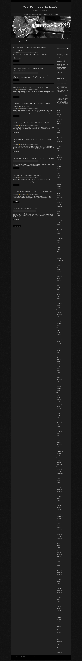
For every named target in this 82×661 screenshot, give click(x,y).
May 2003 (58, 585)
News (58, 639)
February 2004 (59, 570)
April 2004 (58, 567)
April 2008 (58, 482)
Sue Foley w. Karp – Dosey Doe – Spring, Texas (30, 87)
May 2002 (58, 603)
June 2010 (58, 437)
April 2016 (58, 310)
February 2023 (59, 179)
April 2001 (58, 624)
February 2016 (59, 314)
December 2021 (59, 200)
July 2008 (58, 476)
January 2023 (59, 181)
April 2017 (58, 291)
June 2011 (58, 415)
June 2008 (58, 478)
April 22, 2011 (17, 177)
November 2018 (59, 256)
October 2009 (59, 449)
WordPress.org (59, 652)
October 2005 (59, 536)
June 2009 (58, 457)
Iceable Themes (21, 657)
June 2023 (58, 171)
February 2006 (59, 529)
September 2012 (60, 388)
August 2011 (59, 411)
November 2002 (59, 592)
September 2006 (60, 516)
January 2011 (59, 424)
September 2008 (60, 473)
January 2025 (59, 139)
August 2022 (59, 188)
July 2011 (58, 413)
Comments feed (59, 650)
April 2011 (58, 419)
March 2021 (59, 217)
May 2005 (58, 545)
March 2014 (59, 356)
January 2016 (59, 316)
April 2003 (58, 586)
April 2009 (58, 460)
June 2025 (58, 130)
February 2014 (59, 357)
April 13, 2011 (17, 194)
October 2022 (59, 184)
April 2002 (58, 604)
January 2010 (59, 446)
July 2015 (58, 327)
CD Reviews (41, 14)
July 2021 (58, 209)
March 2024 (59, 155)
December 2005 (59, 532)
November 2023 (59, 162)
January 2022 (59, 199)
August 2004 (59, 559)
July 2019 (58, 242)
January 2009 (59, 466)
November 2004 (59, 554)
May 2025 (58, 132)
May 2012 (58, 395)
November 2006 (59, 512)
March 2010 (59, 442)
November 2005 (59, 534)
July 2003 (58, 581)
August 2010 (59, 433)
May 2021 (58, 213)
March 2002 (59, 606)
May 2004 (58, 565)
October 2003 (59, 576)
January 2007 (59, 509)
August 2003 (59, 579)
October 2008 (59, 471)
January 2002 (59, 610)
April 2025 (58, 134)
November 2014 (59, 341)
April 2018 (58, 269)
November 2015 (59, 319)
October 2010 (59, 429)
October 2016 (59, 301)
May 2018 (58, 267)
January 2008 (59, 487)
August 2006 (59, 518)
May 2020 (58, 224)
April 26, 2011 (17, 108)
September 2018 (60, 260)
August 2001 (59, 619)
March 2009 (59, 462)
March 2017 (59, 292)
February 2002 (59, 608)
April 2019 (58, 247)
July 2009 (58, 455)
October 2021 (59, 204)
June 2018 (58, 265)
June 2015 (58, 328)
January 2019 (59, 253)
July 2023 (58, 170)
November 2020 (59, 220)
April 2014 (58, 354)
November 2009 (59, 448)
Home (62, 38)
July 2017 (58, 285)
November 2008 (59, 469)
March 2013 (59, 377)
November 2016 (59, 300)
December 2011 (59, 404)
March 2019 (59, 249)
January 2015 (59, 337)
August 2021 (59, 208)
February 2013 (59, 379)
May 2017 (58, 289)
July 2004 (58, 561)
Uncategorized (59, 641)
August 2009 (59, 453)
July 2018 (58, 263)
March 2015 (59, 334)
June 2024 (58, 150)
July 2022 (58, 190)
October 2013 (59, 365)
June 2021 (58, 211)
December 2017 (59, 276)
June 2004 (58, 563)
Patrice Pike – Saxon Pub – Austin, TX (27, 175)
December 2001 (59, 612)
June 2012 (58, 393)
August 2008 (59, 475)
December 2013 (59, 361)
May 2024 (58, 152)
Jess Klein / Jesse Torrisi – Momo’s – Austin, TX (31, 123)
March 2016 (59, 312)
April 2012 (58, 397)
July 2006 (58, 520)
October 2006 (59, 514)
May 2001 (58, 623)
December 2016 (59, 298)
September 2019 (60, 238)
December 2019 (59, 233)
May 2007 (58, 502)
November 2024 (59, 141)
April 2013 (58, 375)
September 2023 (60, 166)
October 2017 (59, 280)
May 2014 (58, 352)
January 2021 (59, 218)
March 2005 (59, 549)
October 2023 (59, 164)
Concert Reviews (27, 14)
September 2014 (60, 345)
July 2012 (58, 392)
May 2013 (58, 374)
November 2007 (59, 491)
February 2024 (59, 157)
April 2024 (58, 153)
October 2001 (59, 615)
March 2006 (59, 527)
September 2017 (60, 282)
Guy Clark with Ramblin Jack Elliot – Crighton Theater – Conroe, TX (62, 82)
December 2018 (59, 254)
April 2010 (58, 440)
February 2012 (59, 401)
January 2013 (59, 381)
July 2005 (58, 541)
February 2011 (59, 422)
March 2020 (59, 227)
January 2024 (59, 159)
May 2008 (58, 480)
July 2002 (58, 599)
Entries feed (59, 648)
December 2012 (59, 383)
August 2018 (59, 262)
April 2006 (58, 525)
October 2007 (59, 493)
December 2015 (59, 318)
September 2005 (60, 538)
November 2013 (59, 363)
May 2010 (58, 439)
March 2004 (59, 568)
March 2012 (59, 399)
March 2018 (59, 271)
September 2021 (60, 206)
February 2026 (59, 116)
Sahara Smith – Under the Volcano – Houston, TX (32, 192)
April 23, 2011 (17, 125)
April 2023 (58, 175)
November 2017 (59, 278)
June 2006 (58, 521)
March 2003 (59, 588)
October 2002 (59, 594)
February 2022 (59, 197)
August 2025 (59, 126)
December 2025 (59, 119)
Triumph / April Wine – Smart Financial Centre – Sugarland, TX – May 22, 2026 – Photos (62, 64)
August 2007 (59, 496)
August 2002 (59, 597)
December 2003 (59, 572)
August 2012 (59, 390)
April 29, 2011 (17, 52)
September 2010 (60, 431)
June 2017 (58, 287)
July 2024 (58, 148)
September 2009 (60, 451)
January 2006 (59, 531)
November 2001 (59, 614)
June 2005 (58, 543)
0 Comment (36, 52)
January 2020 (59, 231)
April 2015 (58, 332)
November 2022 (59, 182)
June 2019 (58, 244)
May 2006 (58, 523)
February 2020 (59, 229)
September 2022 (60, 186)
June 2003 (58, 583)
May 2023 (58, 173)
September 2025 (60, 125)
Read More (16, 61)
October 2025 (59, 123)
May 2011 (58, 417)
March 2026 (59, 114)
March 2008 (59, 484)
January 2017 (59, 296)
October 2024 (59, 143)
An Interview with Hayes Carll (25, 208)
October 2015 (59, 321)
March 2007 (59, 505)
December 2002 (59, 590)
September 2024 (60, 144)
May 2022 (58, 193)
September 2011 (60, 410)
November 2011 (59, 406)
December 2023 (59, 161)
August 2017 (59, 283)
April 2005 (58, 547)
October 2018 (59, 258)
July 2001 (58, 621)
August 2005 (59, 540)
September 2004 (60, 558)
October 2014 (59, 343)
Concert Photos (35, 14)
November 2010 (59, 428)
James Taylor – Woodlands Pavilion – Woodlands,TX (33, 158)
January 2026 (59, 117)
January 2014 (59, 359)
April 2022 (58, 195)
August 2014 (59, 346)
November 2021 (59, 202)
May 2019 (58, 245)
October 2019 (59, 236)
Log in (58, 647)
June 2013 (58, 372)
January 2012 (59, 402)
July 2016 (58, 307)
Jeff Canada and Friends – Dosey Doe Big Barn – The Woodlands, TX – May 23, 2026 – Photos (62, 56)
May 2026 (58, 110)
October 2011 (59, 408)
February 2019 (59, 251)
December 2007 (59, 489)
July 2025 (58, 128)
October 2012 (59, 386)
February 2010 (59, 444)
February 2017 (59, 294)
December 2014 (59, 339)
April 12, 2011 (17, 211)
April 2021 (58, 215)
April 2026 (58, 112)
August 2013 (59, 368)
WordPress (36, 656)
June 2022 (58, 191)
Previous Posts (17, 226)
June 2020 (58, 222)
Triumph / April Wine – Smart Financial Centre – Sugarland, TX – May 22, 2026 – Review (62, 60)
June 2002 (58, 601)
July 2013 (58, 370)
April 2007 (58, 503)
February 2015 (59, 336)
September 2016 (60, 303)
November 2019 (59, 235)
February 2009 (59, 464)
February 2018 (59, 273)
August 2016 (59, 305)
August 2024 (59, 146)
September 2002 (60, 595)
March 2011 (59, 420)
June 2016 (58, 309)
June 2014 (58, 350)
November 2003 (59, 574)
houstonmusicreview (23, 52)
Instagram (56, 14)
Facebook (51, 14)
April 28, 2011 (17, 89)
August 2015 (59, 325)
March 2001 (59, 626)
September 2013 (60, 366)
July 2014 (58, 348)
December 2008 (59, 467)
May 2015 (58, 330)
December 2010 (59, 426)
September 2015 (60, 323)
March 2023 (59, 177)
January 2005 (59, 552)
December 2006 (59, 511)
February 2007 (59, 507)
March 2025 (59, 135)
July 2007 (58, 498)
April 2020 (58, 226)
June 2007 (58, 500)
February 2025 (59, 137)
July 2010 (58, 435)
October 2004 (59, 556)
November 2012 (59, 384)
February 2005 (59, 550)
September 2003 (60, 577)
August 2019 (59, 240)
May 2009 (58, 458)
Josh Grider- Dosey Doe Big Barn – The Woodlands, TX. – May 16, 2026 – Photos (62, 74)
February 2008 (59, 485)
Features (46, 14)
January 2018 (59, 274)
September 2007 (60, 494)
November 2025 (59, 121)
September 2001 (60, 617)
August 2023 (59, 168)
